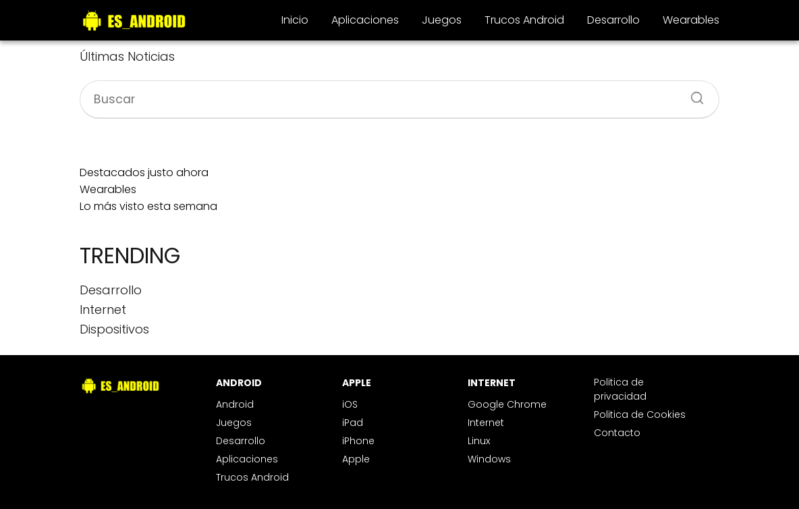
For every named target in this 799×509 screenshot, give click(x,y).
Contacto (617, 432)
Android (235, 404)
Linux (479, 441)
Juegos (442, 20)
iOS (350, 404)
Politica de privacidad (620, 389)
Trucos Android (524, 20)
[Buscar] (692, 93)
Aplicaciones (365, 20)
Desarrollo (613, 20)
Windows (489, 459)
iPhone (358, 441)
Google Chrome (507, 404)
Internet (486, 422)
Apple (356, 459)
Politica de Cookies (640, 414)
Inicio (294, 20)
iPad (352, 422)
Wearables (691, 20)
